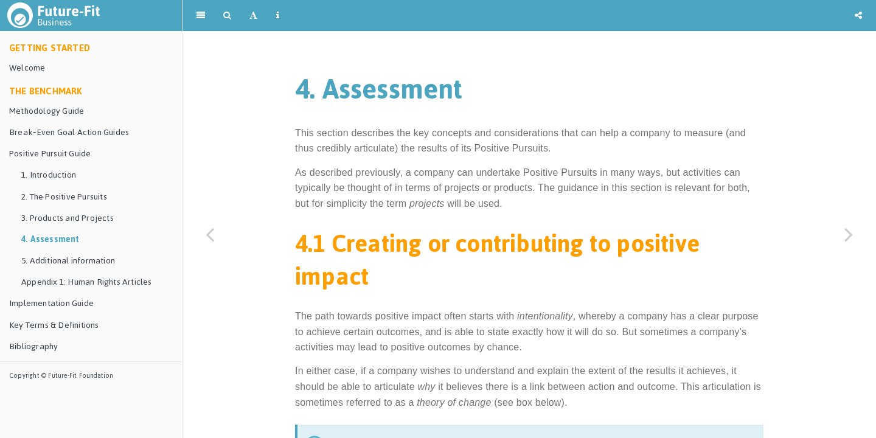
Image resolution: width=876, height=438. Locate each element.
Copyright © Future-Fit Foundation (61, 375)
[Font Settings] (253, 15)
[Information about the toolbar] (277, 15)
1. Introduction (48, 175)
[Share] (858, 15)
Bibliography (33, 346)
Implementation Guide (51, 303)
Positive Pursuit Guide (50, 153)
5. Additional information (68, 260)
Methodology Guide (46, 111)
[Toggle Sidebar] (200, 15)
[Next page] (848, 234)
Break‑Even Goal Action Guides (69, 132)
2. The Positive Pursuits (64, 197)
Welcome (27, 68)
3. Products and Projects (67, 218)
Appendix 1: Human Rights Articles (86, 282)
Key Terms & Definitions (54, 325)
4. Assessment (50, 239)
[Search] (227, 15)
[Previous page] (209, 234)
